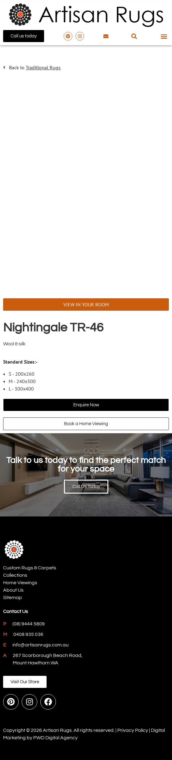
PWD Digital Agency (55, 737)
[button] (134, 36)
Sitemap (12, 597)
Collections (15, 575)
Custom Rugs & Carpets (29, 567)
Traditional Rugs (43, 67)
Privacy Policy (132, 730)
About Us (13, 590)
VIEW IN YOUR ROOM (86, 304)
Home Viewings (20, 582)
